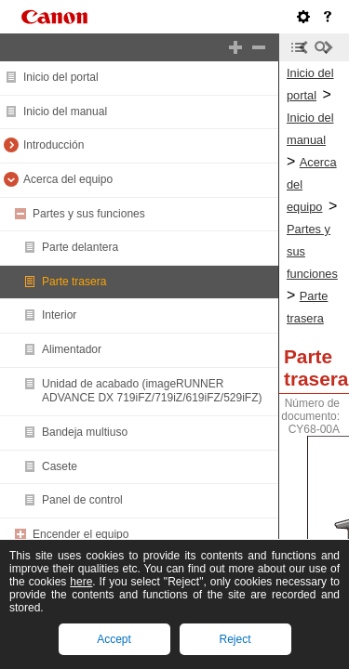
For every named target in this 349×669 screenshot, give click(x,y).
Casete (59, 466)
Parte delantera (80, 247)
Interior (59, 314)
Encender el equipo (80, 534)
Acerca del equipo (68, 179)
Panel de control (82, 499)
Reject (234, 639)
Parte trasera (74, 281)
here (81, 581)
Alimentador (71, 349)
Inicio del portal (61, 77)
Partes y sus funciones (89, 213)
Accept (114, 639)
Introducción (53, 144)
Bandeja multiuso (85, 432)
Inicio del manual (65, 111)
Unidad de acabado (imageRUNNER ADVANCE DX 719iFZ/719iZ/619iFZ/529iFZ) (152, 391)
